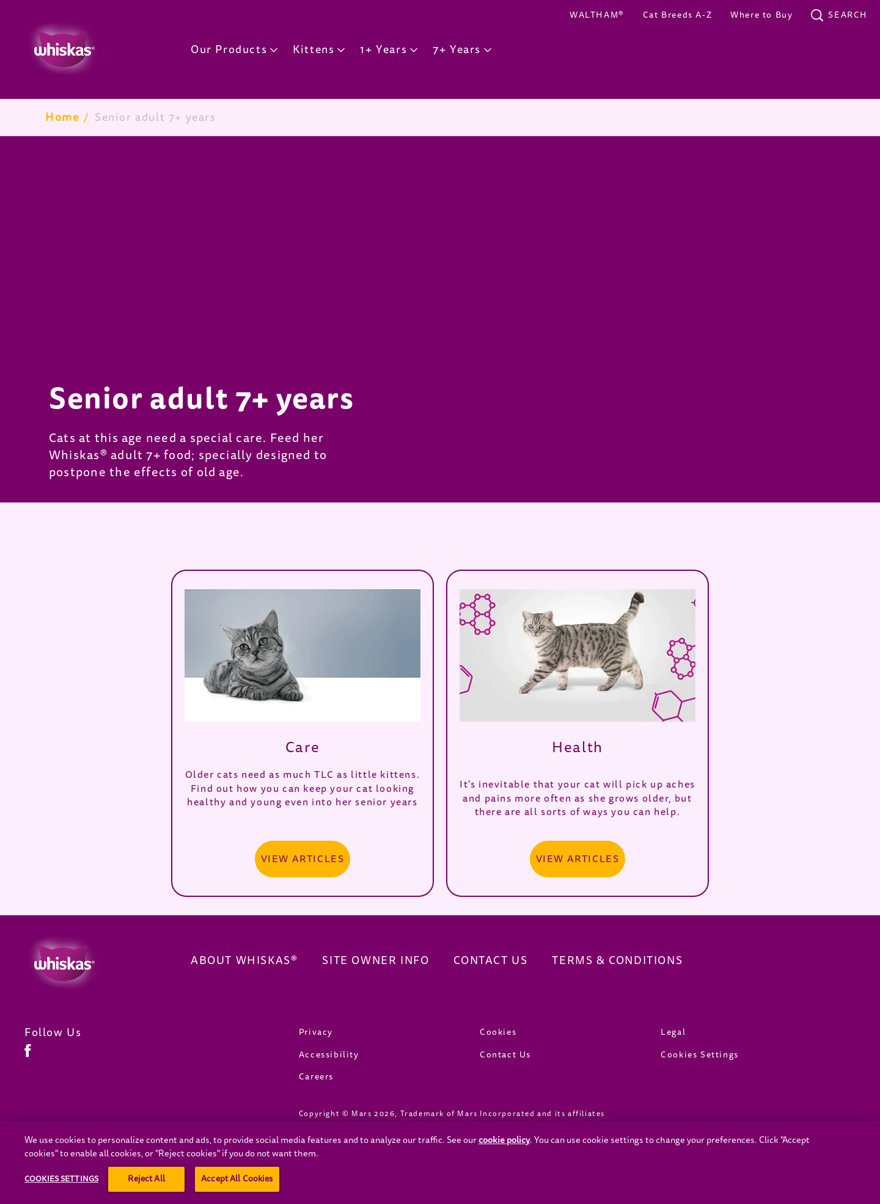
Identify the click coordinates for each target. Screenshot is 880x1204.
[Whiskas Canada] (89, 963)
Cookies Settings (700, 1054)
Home (62, 117)
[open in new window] (302, 655)
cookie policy (504, 1168)
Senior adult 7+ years (155, 117)
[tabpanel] (440, 319)
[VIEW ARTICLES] (303, 859)
